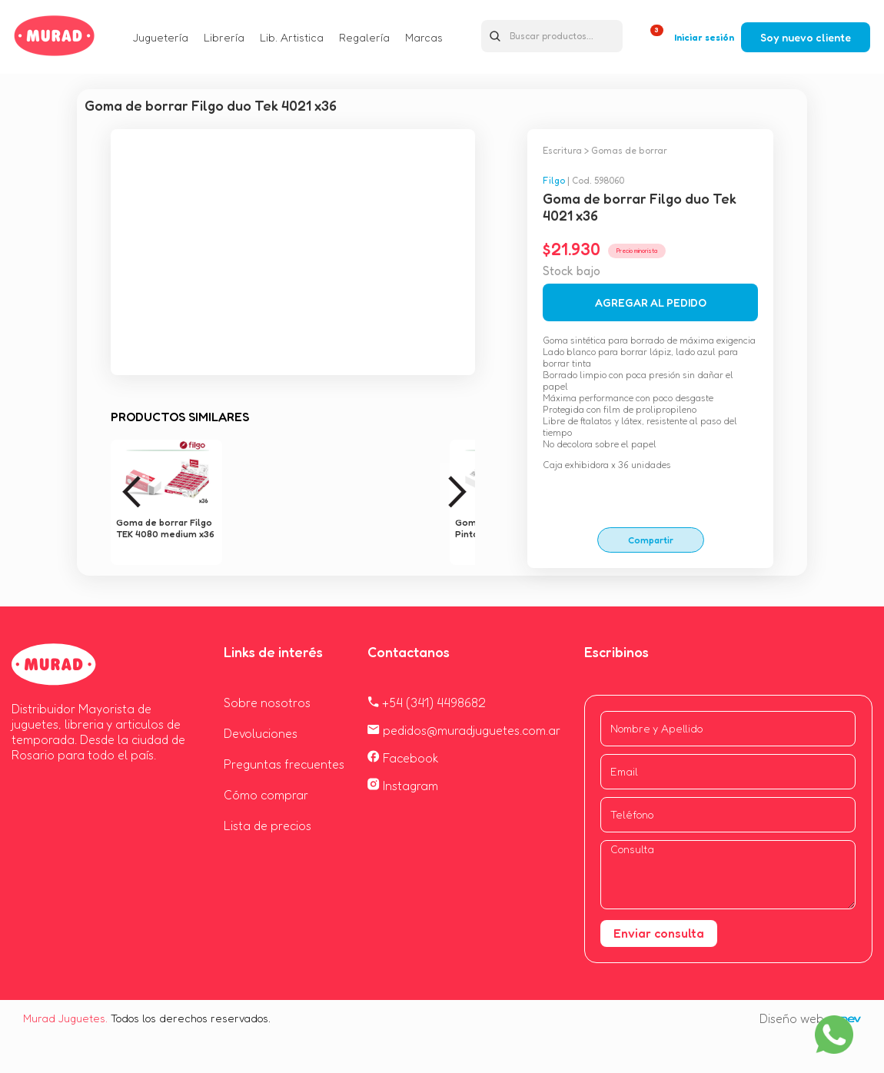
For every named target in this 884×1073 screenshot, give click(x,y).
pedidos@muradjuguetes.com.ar (463, 730)
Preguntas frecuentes (284, 764)
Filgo (554, 180)
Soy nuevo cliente (805, 37)
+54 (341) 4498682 (426, 702)
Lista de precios (267, 825)
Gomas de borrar (629, 150)
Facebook (403, 758)
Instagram (402, 785)
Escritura (562, 150)
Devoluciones (260, 733)
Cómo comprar (266, 794)
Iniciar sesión (704, 37)
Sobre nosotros (267, 702)
